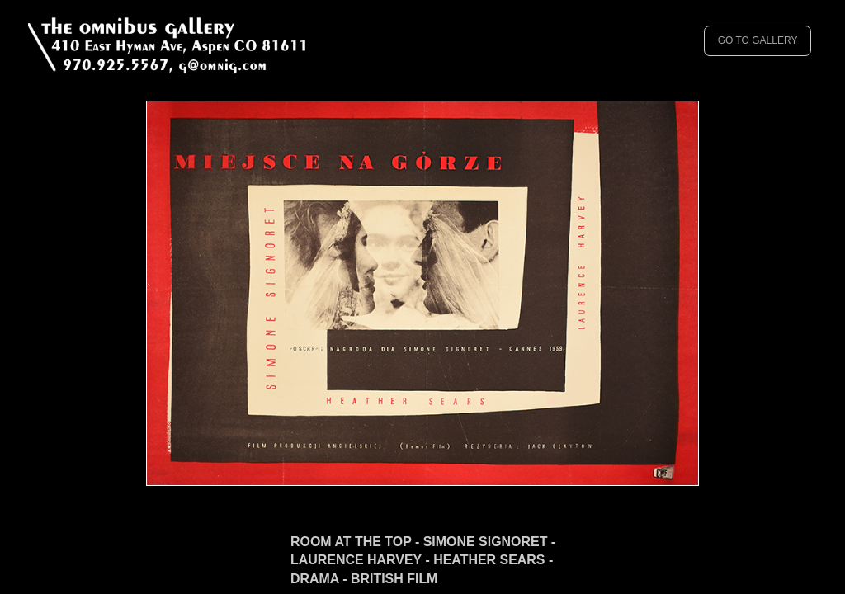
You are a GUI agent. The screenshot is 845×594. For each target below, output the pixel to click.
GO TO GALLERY (758, 40)
